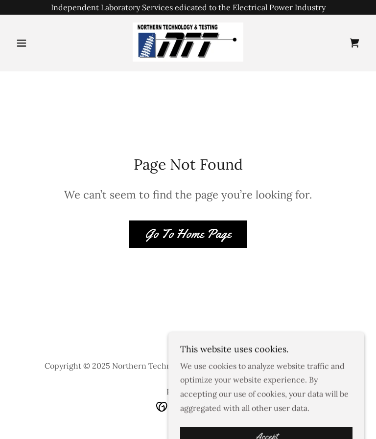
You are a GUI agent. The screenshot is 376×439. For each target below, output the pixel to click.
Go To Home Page (188, 234)
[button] (38, 43)
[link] (188, 42)
